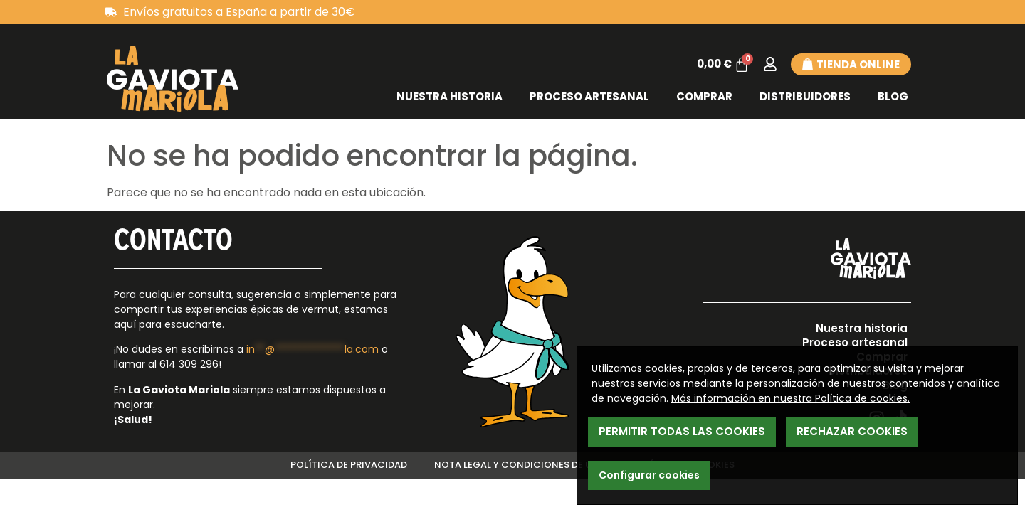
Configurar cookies (649, 475)
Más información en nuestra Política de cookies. (790, 398)
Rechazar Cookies (852, 431)
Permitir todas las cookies (682, 431)
